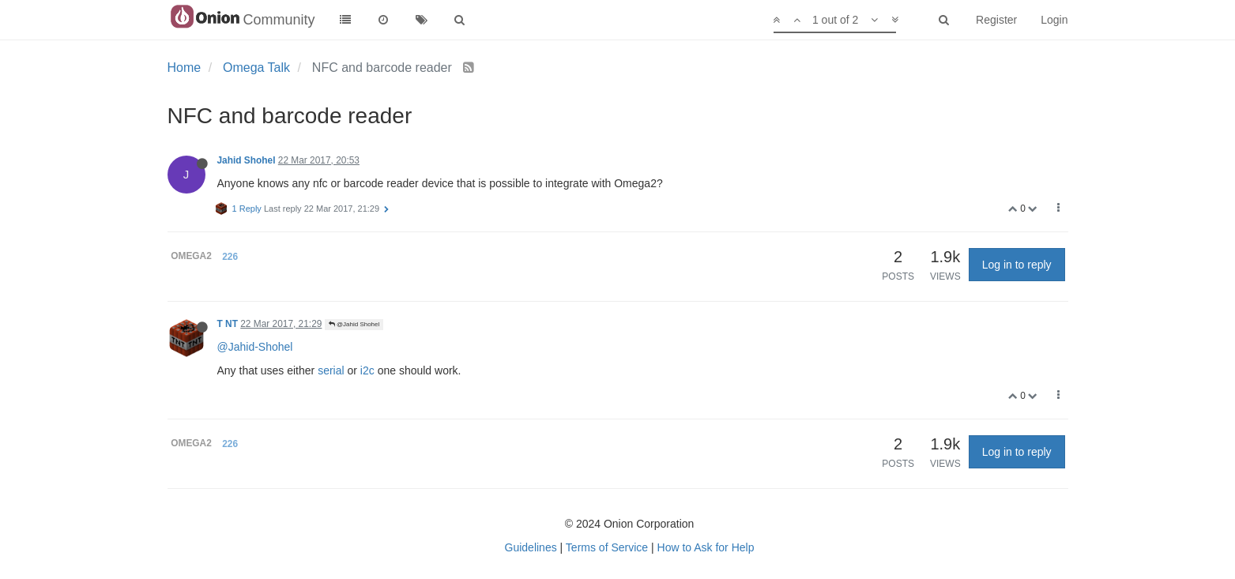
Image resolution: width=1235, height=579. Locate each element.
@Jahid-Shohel (255, 346)
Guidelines (531, 547)
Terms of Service (607, 547)
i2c (367, 370)
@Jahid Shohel (354, 324)
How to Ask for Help (706, 547)
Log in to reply (1017, 264)
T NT (227, 323)
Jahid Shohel (246, 160)
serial (331, 370)
